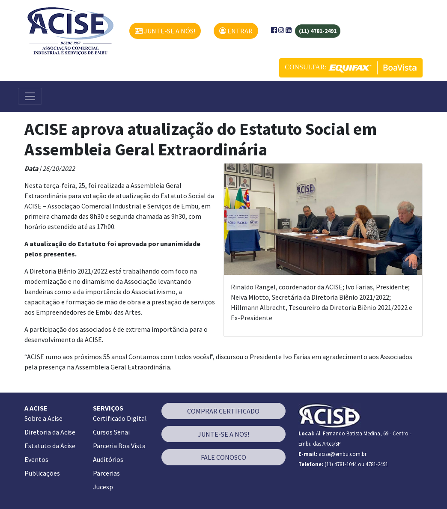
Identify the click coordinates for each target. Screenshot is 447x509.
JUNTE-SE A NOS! (223, 434)
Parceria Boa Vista (119, 445)
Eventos (36, 459)
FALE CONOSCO (223, 457)
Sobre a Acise (43, 418)
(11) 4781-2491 (318, 31)
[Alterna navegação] (30, 96)
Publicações (42, 473)
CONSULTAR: (351, 67)
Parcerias (106, 473)
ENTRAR (236, 31)
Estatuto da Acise (49, 445)
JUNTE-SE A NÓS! (165, 31)
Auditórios (108, 459)
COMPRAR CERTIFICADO (223, 411)
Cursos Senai (111, 432)
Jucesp (103, 486)
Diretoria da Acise (49, 432)
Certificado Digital (120, 418)
